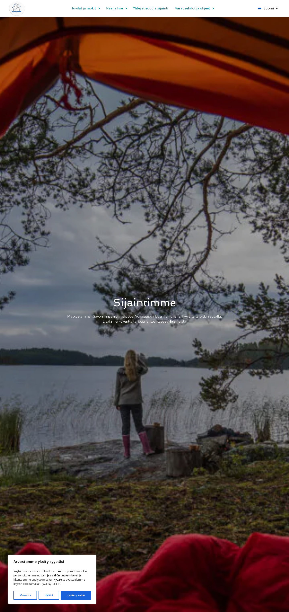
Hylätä (49, 595)
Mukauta (25, 595)
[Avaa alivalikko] (99, 8)
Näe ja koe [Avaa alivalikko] (114, 8)
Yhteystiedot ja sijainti (150, 8)
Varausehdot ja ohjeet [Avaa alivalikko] (192, 8)
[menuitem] (85, 8)
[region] (52, 579)
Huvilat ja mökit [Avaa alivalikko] (83, 8)
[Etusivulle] (17, 8)
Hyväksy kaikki (75, 595)
